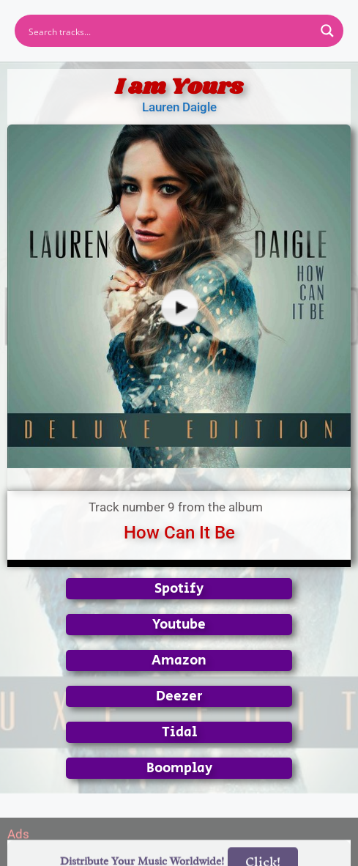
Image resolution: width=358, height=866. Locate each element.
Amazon (179, 660)
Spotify (179, 589)
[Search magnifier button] (327, 31)
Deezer (179, 696)
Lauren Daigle (179, 107)
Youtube (179, 624)
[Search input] (169, 31)
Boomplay (179, 768)
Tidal (179, 732)
